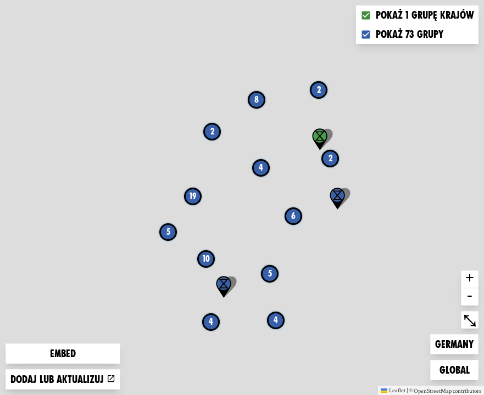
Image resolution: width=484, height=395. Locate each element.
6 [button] (293, 216)
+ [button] (469, 279)
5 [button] (270, 273)
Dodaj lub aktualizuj (62, 379)
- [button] (469, 297)
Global (457, 369)
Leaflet (393, 390)
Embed (63, 353)
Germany (454, 343)
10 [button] (206, 258)
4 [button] (211, 322)
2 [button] (319, 89)
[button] (337, 199)
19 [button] (193, 196)
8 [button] (256, 99)
